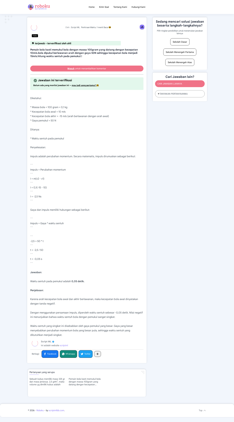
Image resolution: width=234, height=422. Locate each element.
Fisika (35, 37)
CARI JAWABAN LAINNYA (169, 85)
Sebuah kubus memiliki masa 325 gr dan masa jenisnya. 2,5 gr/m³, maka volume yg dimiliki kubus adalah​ (47, 383)
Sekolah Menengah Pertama (180, 53)
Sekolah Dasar (180, 43)
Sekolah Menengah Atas (180, 63)
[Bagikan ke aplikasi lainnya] (97, 355)
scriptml (64, 346)
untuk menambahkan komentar (86, 69)
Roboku (40, 415)
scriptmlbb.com (56, 415)
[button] (50, 355)
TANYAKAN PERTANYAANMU (173, 95)
